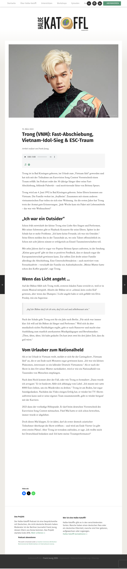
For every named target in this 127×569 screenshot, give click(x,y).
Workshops (62, 3)
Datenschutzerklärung (80, 559)
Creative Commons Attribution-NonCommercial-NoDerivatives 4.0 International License (95, 526)
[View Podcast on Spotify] (29, 162)
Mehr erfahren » (32, 545)
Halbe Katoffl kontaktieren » (61, 542)
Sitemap (95, 559)
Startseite (12, 3)
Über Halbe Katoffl (29, 3)
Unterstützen (47, 3)
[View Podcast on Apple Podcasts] (26, 162)
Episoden (76, 3)
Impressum (64, 559)
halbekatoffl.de (34, 559)
